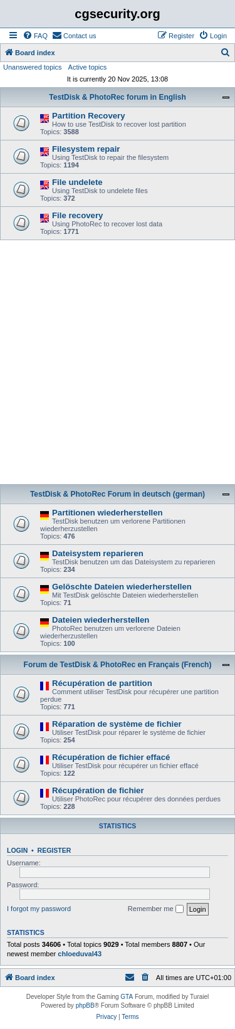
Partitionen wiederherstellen (107, 512)
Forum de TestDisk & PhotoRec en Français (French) (118, 664)
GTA (126, 996)
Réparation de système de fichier (117, 724)
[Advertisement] (117, 364)
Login (17, 850)
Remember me (156, 909)
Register (54, 850)
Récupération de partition (102, 683)
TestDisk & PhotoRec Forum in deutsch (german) (117, 494)
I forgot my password (39, 908)
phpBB (85, 1005)
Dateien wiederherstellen (100, 620)
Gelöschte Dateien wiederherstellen (122, 586)
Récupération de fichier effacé (111, 757)
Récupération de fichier (98, 790)
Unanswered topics (32, 67)
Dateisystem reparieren (98, 553)
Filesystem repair (86, 149)
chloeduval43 (80, 954)
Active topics (87, 67)
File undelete (77, 182)
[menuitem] (35, 35)
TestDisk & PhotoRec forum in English (117, 97)
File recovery (77, 215)
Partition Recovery (88, 115)
